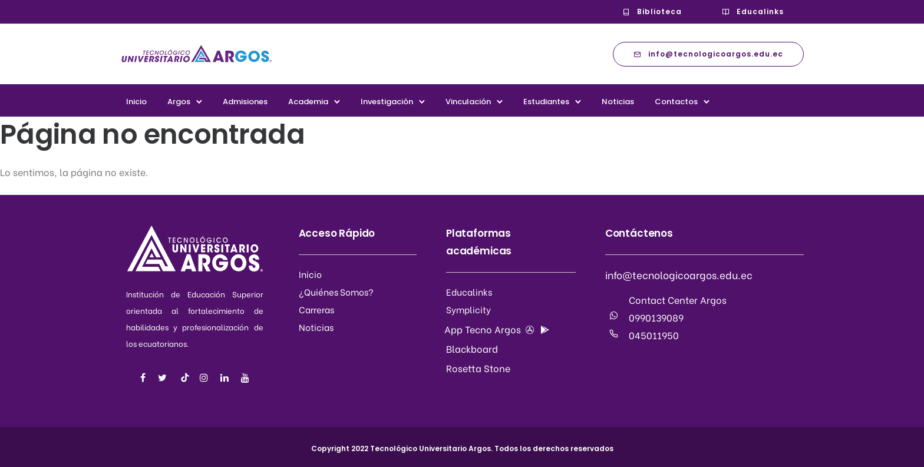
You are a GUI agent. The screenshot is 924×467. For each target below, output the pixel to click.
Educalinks (753, 11)
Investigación (387, 101)
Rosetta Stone (478, 368)
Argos (178, 101)
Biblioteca (652, 11)
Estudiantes (546, 101)
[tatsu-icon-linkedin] (226, 378)
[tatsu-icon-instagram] (206, 378)
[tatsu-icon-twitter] (164, 378)
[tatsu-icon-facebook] (144, 378)
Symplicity (468, 309)
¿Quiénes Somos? (336, 291)
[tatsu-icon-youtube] (245, 378)
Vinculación (468, 101)
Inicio (136, 101)
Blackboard (472, 348)
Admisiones (245, 101)
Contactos (676, 101)
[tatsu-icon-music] (185, 377)
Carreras (316, 309)
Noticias (618, 101)
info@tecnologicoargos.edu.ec (708, 54)
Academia (308, 101)
